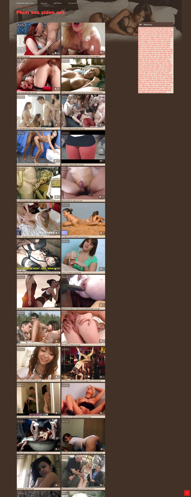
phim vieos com (159, 42)
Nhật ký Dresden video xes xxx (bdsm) (61, 323)
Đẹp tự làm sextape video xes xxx (119, 298)
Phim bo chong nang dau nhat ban (115, 482)
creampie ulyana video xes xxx (118, 71)
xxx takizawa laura (146, 87)
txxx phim (146, 56)
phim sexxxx (161, 38)
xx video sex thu (159, 83)
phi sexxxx (142, 30)
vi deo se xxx (156, 56)
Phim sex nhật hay (106, 486)
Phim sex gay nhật (105, 484)
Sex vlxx (119, 486)
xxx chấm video (164, 85)
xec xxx (147, 75)
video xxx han (165, 63)
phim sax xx (166, 30)
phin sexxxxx (153, 46)
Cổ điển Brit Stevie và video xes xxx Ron (30, 71)
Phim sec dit (144, 490)
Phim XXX (63, 492)
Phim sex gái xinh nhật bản (120, 488)
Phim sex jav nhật (163, 482)
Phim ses (52, 488)
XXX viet (134, 490)
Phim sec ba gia (23, 484)
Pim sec (137, 486)
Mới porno (58, 3)
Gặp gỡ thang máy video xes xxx (58, 71)
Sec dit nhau (80, 486)
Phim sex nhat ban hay (98, 488)
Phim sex (49, 490)
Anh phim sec (157, 492)
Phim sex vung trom (62, 490)
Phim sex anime (52, 492)
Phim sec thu (162, 486)
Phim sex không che (150, 484)
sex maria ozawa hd (146, 52)
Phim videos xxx (148, 486)
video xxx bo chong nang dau (154, 62)
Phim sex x (165, 488)
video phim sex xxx (150, 58)
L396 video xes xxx (23, 449)
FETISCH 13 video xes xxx (56, 147)
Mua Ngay (21, 477)
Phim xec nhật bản (158, 490)
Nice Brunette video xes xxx (57, 96)
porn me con (155, 48)
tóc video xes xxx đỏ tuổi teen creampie (121, 449)
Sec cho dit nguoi (132, 484)
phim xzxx (142, 46)
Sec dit (167, 492)
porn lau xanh (144, 48)
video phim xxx (165, 58)
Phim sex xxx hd (72, 484)
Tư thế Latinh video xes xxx (87, 298)
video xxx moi (160, 69)
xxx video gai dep (163, 91)
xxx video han (160, 93)
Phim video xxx (38, 490)
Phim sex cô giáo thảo (66, 488)
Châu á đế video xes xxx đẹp (57, 122)
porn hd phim (164, 46)
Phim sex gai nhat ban (88, 480)
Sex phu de (25, 482)
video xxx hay (161, 65)
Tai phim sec (116, 480)
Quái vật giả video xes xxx (86, 398)
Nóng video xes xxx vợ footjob (88, 172)
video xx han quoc (158, 61)
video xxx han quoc (146, 65)
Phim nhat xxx (137, 482)
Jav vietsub (34, 486)
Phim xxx (150, 480)
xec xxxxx (155, 75)
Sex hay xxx (125, 490)
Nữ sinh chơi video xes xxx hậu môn (59, 247)
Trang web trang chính (25, 3)
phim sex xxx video (165, 36)
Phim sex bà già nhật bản (27, 480)
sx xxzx (156, 54)
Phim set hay (119, 484)
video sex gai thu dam (147, 59)
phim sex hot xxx (117, 469)
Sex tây (125, 480)
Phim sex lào (161, 480)
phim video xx (152, 40)
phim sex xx (151, 36)
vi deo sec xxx (25, 473)
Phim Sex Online (124, 492)
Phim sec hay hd (139, 488)
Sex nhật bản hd (40, 488)
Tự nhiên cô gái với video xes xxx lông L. (121, 96)
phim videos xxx (145, 42)
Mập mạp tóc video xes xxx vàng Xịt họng (61, 172)
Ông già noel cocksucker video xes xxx (30, 323)
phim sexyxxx (55, 471)
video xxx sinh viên (158, 71)
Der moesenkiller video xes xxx (28, 172)
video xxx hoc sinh (146, 69)
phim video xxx (164, 40)
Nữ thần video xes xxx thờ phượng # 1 (90, 423)
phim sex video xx (147, 469)
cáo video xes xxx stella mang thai (89, 348)
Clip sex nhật (149, 482)
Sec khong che (26, 488)
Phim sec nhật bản (70, 482)
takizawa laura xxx (148, 472)
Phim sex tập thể (46, 480)
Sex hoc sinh (94, 482)
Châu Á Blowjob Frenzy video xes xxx (90, 96)
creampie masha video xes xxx (58, 373)
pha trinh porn (167, 28)
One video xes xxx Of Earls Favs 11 (120, 373)
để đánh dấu (72, 3)
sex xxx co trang (145, 54)
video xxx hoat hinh (163, 67)
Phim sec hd (137, 492)
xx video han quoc (153, 79)
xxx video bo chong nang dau (155, 88)
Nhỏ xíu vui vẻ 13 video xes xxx (88, 197)
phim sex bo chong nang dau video (153, 32)
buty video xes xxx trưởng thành (28, 398)
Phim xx (41, 492)
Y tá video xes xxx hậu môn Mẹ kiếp (89, 147)
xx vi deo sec (158, 77)
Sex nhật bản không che (50, 486)
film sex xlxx (155, 28)
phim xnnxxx (115, 471)
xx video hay (148, 81)
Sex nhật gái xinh (166, 484)
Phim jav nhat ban (62, 480)
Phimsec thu (128, 486)
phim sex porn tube (156, 34)
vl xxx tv (152, 73)
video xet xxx (143, 61)
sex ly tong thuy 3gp (164, 50)
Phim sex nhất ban (38, 482)
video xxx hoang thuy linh (30, 475)
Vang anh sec (22, 486)
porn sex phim (149, 50)
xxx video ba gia (162, 87)
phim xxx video (163, 44)
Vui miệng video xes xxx (25, 197)
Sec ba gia (83, 482)
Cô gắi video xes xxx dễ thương (88, 272)
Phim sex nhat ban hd (109, 490)
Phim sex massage (88, 484)
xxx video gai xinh (145, 93)
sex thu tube (161, 52)
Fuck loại (43, 3)
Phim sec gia (81, 488)
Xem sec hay (92, 486)
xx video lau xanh (162, 81)
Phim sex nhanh (68, 486)
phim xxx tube (151, 44)
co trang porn (144, 28)
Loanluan (74, 480)
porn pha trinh (50, 472)
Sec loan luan (31, 493)
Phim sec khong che (77, 492)
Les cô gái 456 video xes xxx (87, 46)
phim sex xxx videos (147, 38)
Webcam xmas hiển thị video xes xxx (60, 272)
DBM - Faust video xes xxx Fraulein (29, 222)
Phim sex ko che (23, 490)
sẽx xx (170, 52)
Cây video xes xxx (23, 46)
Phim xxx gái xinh (54, 482)
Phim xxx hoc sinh (92, 490)
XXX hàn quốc (153, 488)
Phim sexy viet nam (29, 492)
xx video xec (151, 85)
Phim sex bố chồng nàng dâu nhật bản (47, 484)
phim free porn (154, 30)
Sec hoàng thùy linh (107, 492)
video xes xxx (163, 59)
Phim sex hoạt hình (137, 480)
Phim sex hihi (93, 492)
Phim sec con (104, 480)
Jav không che (77, 490)
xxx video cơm (149, 91)
